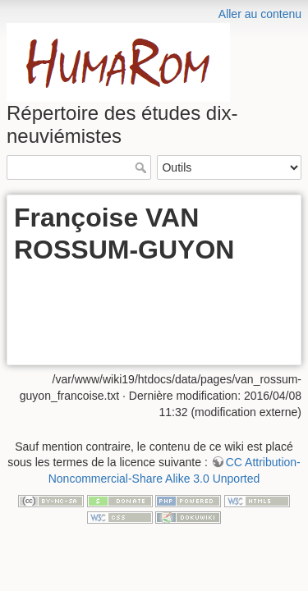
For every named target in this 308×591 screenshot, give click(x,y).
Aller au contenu (259, 14)
